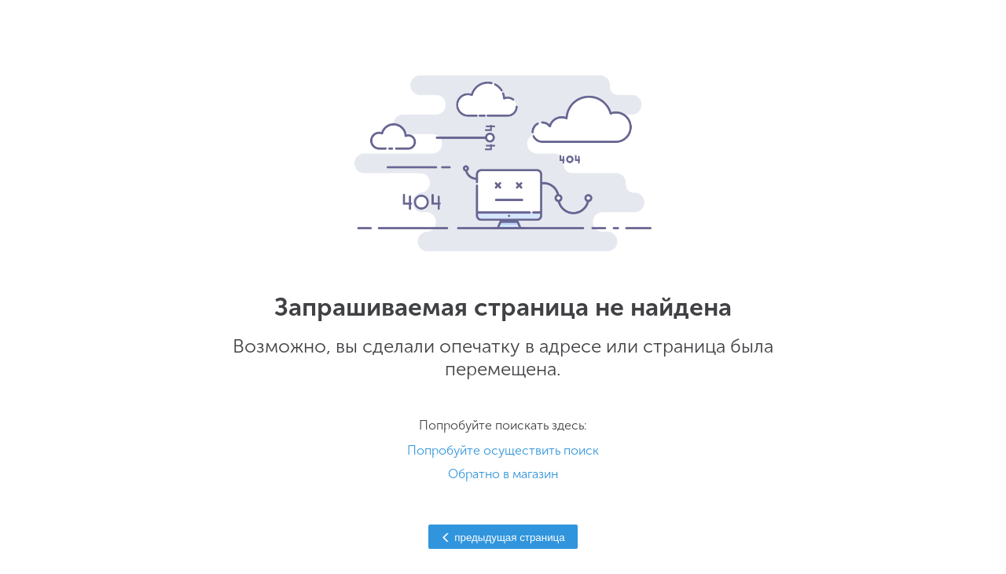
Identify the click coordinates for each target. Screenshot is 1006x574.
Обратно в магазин (503, 473)
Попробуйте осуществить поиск (503, 450)
